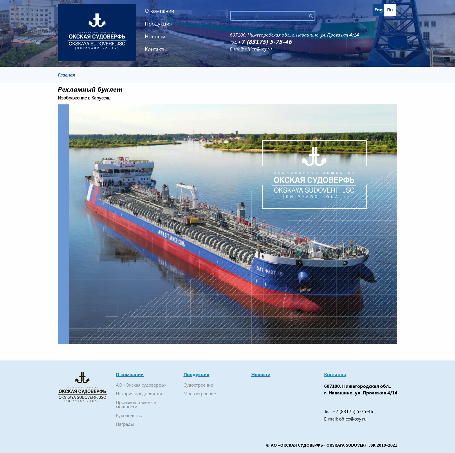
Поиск (313, 16)
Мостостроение (199, 393)
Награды (125, 424)
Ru (390, 9)
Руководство (129, 415)
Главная (66, 75)
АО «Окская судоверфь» (141, 385)
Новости (155, 36)
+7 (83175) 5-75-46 (353, 411)
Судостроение (198, 385)
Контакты (156, 48)
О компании (159, 10)
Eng (378, 9)
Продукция (158, 23)
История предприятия (139, 393)
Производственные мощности (136, 404)
